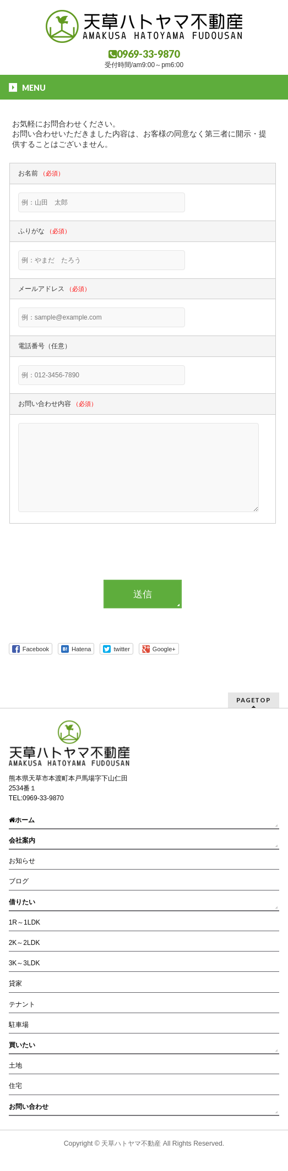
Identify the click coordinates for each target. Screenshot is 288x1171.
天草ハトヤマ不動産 (131, 1144)
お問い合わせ (28, 1107)
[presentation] (93, 574)
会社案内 (22, 841)
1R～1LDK (24, 923)
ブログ (19, 882)
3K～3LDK (24, 963)
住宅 (15, 1086)
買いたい (22, 1045)
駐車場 (19, 1025)
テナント (22, 1005)
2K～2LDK (24, 943)
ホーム (22, 820)
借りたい (22, 902)
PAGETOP (253, 700)
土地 (15, 1066)
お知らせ (22, 861)
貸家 (15, 984)
